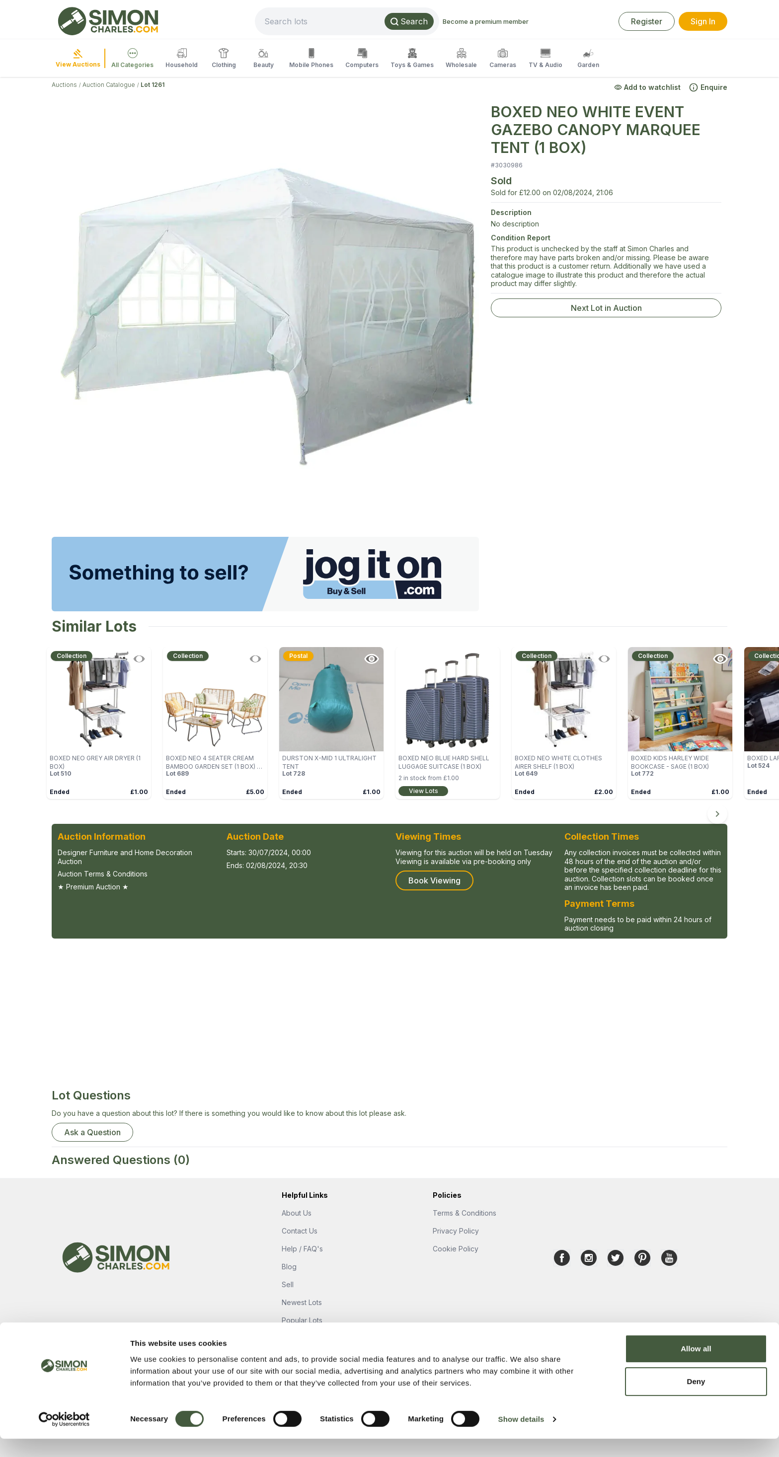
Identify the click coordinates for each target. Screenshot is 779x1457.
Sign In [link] (703, 21)
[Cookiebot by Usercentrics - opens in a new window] (64, 1437)
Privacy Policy (456, 1231)
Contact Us (299, 1231)
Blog (289, 1266)
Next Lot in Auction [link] (606, 308)
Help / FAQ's (302, 1248)
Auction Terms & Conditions (103, 874)
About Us (297, 1213)
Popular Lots (302, 1320)
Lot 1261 (152, 84)
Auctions (64, 84)
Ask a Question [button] (92, 1132)
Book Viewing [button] (434, 880)
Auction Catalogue (108, 84)
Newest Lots (302, 1302)
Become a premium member (531, 21)
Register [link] (646, 21)
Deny (696, 1399)
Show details (521, 1437)
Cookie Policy (455, 1248)
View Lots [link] (423, 791)
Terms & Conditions (464, 1213)
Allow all (696, 1367)
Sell (288, 1284)
